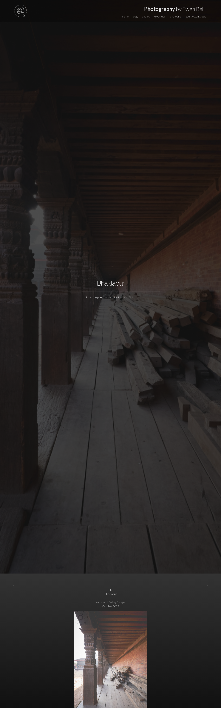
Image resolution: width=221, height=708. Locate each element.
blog (135, 16)
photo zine (175, 16)
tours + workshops (196, 16)
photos (146, 16)
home (125, 16)
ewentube (160, 16)
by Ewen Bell (174, 8)
